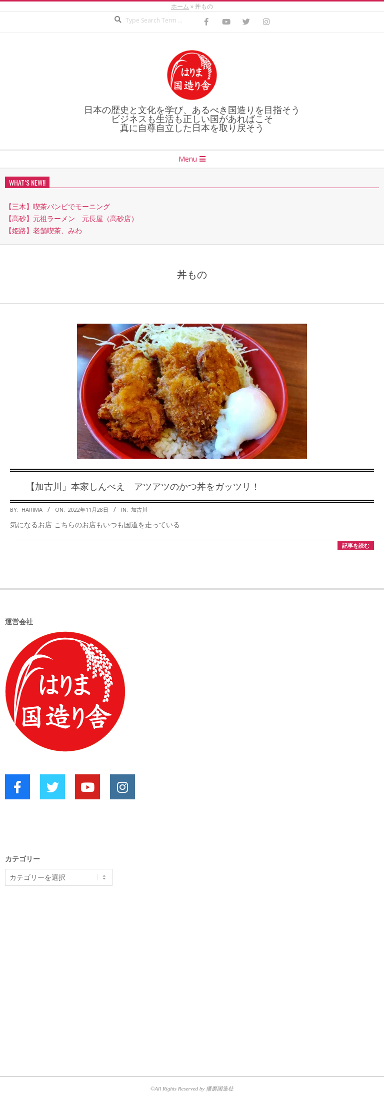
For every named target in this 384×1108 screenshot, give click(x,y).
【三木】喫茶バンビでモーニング (57, 206)
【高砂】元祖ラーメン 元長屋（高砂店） (71, 218)
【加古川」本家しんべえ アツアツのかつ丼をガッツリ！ (143, 485)
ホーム (180, 6)
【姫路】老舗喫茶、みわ (43, 230)
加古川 (139, 509)
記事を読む (356, 545)
